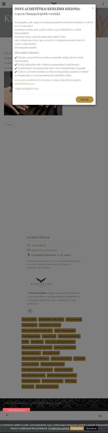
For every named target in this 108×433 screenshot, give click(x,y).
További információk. (58, 428)
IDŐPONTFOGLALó (25, 83)
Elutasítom (91, 428)
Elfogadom (77, 428)
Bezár (84, 99)
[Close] (93, 8)
